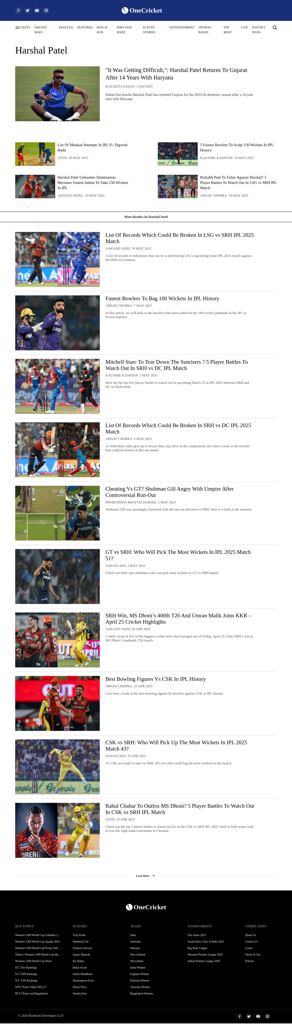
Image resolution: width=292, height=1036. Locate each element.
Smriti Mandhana (82, 986)
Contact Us (251, 954)
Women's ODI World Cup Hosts (33, 973)
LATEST (24, 27)
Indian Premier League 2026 (204, 973)
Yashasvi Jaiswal (82, 960)
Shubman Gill (80, 954)
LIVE (244, 27)
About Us (250, 947)
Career (249, 960)
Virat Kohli (79, 947)
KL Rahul (78, 973)
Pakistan (135, 960)
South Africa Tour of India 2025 (206, 954)
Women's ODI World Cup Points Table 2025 (38, 960)
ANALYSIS (65, 27)
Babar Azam (80, 980)
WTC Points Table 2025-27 (30, 999)
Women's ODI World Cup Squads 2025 (37, 954)
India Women (137, 980)
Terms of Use (252, 967)
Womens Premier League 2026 (205, 967)
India (133, 947)
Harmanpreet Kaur (83, 993)
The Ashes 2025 (197, 947)
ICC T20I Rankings (26, 993)
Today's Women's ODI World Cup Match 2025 (38, 967)
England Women (139, 986)
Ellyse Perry (80, 999)
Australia (135, 954)
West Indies (136, 973)
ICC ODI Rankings (26, 986)
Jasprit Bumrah (81, 967)
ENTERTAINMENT (181, 27)
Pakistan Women (139, 993)
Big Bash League (197, 960)
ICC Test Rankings (26, 980)
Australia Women (140, 999)
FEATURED (85, 27)
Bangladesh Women (141, 1006)
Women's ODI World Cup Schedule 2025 (38, 947)
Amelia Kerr (80, 1006)
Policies (249, 973)
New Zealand (137, 967)
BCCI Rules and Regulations (31, 1006)
